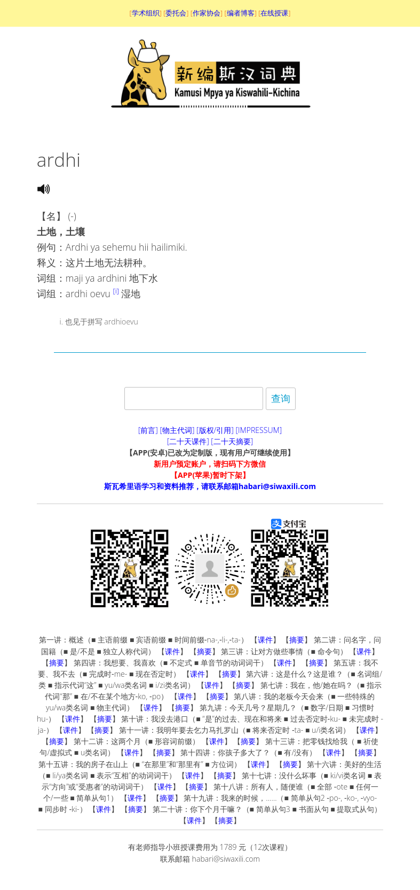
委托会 (175, 13)
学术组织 (146, 13)
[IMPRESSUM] (259, 430)
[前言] (148, 430)
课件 (265, 639)
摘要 (296, 639)
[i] (115, 291)
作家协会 (206, 13)
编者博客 (241, 13)
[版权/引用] (215, 430)
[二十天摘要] (232, 441)
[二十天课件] (188, 441)
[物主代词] (177, 430)
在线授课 (274, 13)
